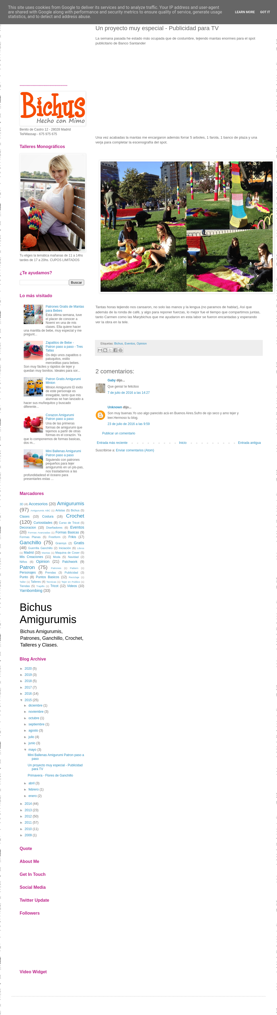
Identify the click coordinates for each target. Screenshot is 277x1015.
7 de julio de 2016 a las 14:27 (129, 393)
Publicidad (71, 572)
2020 (28, 668)
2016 (28, 694)
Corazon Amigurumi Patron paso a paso (60, 417)
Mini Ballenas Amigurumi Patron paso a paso (63, 453)
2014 (28, 804)
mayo (32, 749)
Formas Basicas (67, 532)
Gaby (112, 380)
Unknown (115, 407)
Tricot (54, 586)
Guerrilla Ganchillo (40, 548)
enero (33, 796)
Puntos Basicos (47, 577)
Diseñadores (54, 527)
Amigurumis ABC (40, 510)
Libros (80, 548)
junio (32, 743)
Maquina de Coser (67, 552)
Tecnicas (51, 581)
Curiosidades (43, 523)
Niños (23, 561)
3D (21, 504)
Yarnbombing (31, 590)
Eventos (130, 343)
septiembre (36, 724)
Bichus (118, 343)
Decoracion (28, 527)
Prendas (50, 572)
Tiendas (25, 586)
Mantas (46, 552)
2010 (28, 829)
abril (32, 783)
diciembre (35, 705)
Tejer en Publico (70, 581)
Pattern (74, 568)
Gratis (79, 543)
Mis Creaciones (31, 557)
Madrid (29, 552)
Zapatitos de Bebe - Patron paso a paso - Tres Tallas (64, 346)
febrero (34, 789)
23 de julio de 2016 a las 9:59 (129, 424)
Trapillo (40, 586)
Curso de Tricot (69, 522)
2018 (28, 681)
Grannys (60, 543)
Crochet (75, 516)
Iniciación (65, 548)
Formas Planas (30, 537)
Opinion (142, 343)
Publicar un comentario (118, 433)
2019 (28, 675)
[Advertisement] (52, 47)
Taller (23, 581)
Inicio (183, 443)
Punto (24, 577)
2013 (28, 810)
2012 (28, 816)
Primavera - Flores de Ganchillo (50, 775)
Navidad (73, 557)
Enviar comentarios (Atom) (135, 450)
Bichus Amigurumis (48, 613)
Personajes (28, 572)
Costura (48, 516)
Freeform (55, 537)
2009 (28, 835)
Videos (72, 586)
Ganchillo (30, 542)
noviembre (36, 712)
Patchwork (69, 562)
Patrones (56, 568)
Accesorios (38, 504)
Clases (25, 516)
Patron (27, 567)
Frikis (72, 537)
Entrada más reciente (112, 443)
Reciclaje (74, 577)
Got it (265, 12)
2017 (28, 687)
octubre (34, 718)
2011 (28, 822)
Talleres (36, 581)
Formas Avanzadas (39, 532)
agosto (33, 730)
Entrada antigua (249, 443)
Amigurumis (70, 503)
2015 (28, 700)
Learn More (245, 12)
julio (31, 737)
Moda (56, 557)
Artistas (60, 510)
